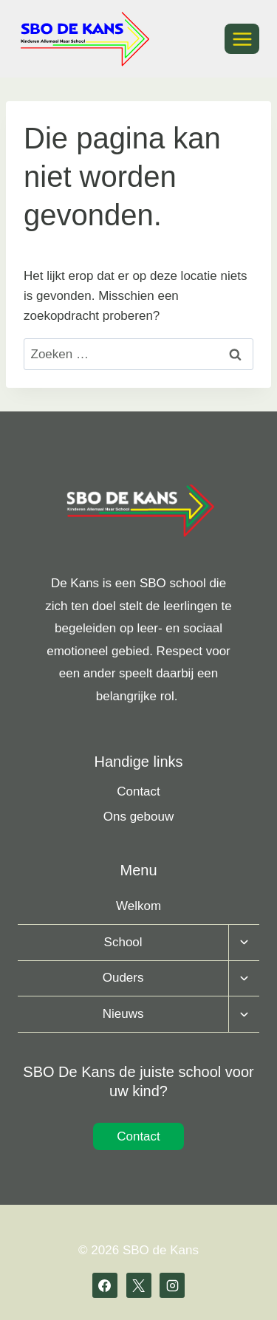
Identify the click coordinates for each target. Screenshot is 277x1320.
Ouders (123, 978)
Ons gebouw (138, 817)
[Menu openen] (242, 39)
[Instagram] (172, 1285)
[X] (138, 1285)
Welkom (138, 906)
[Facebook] (104, 1285)
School (123, 942)
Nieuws (123, 1014)
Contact (138, 791)
